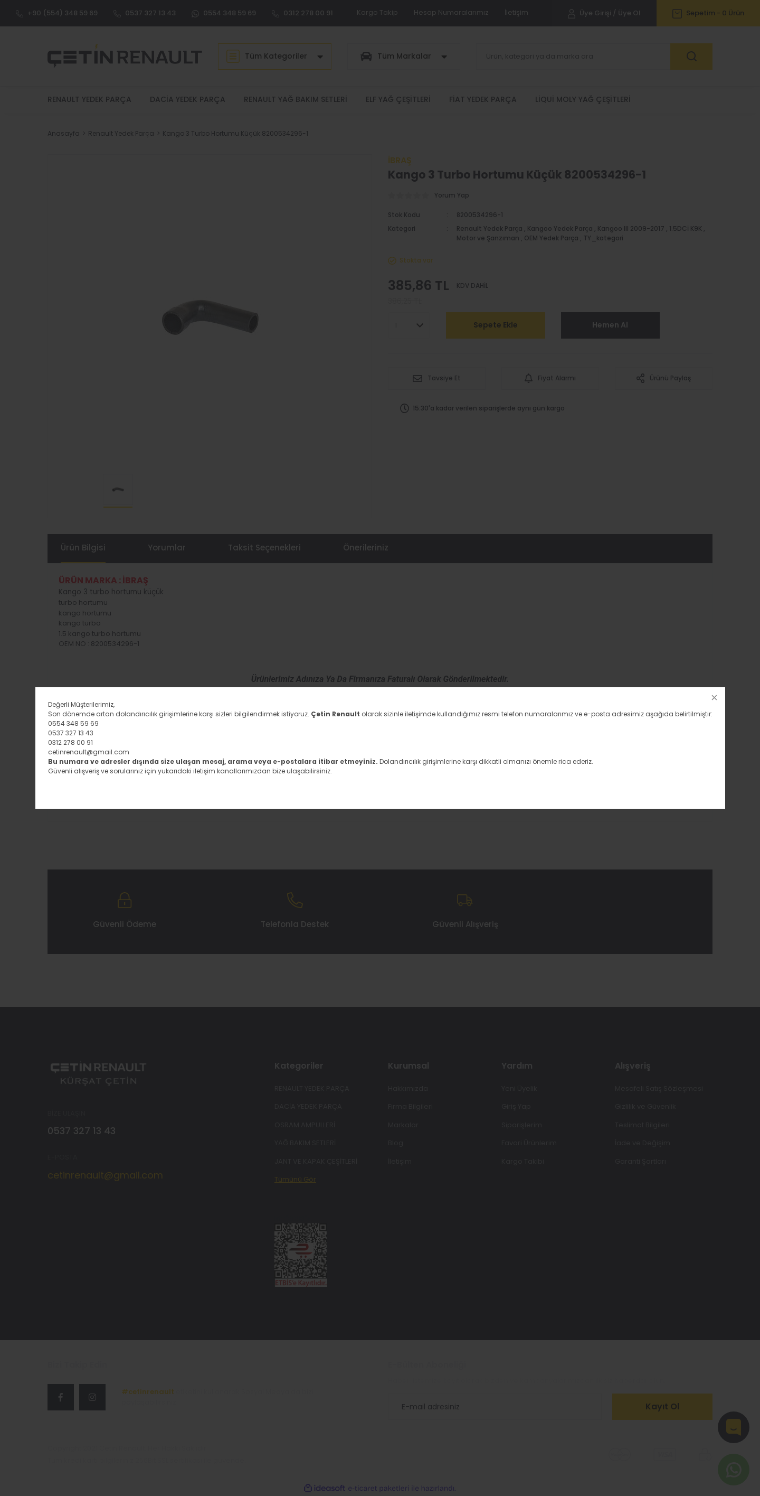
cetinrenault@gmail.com (88, 751)
